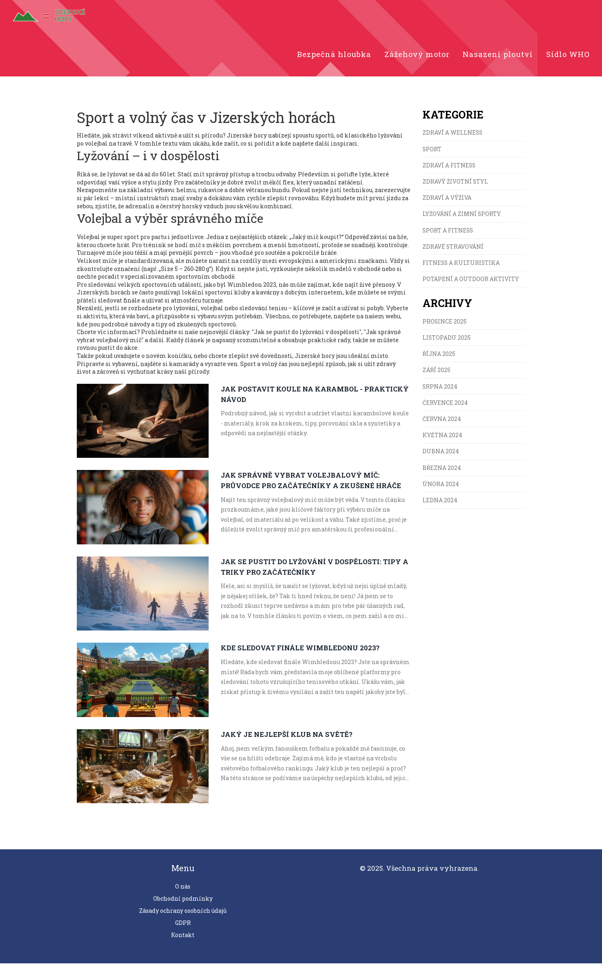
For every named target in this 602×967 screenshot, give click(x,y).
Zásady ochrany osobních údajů (183, 914)
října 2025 (438, 359)
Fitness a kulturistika (461, 267)
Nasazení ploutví (496, 56)
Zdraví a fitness (449, 169)
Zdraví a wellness (452, 136)
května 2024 (442, 441)
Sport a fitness (448, 234)
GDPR (183, 926)
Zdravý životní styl (455, 185)
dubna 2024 (440, 457)
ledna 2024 (439, 506)
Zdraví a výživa (446, 201)
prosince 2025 (444, 326)
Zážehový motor (413, 56)
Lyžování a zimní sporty (461, 218)
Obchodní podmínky (183, 902)
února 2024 (440, 490)
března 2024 (441, 474)
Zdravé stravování (453, 251)
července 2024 (445, 408)
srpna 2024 (440, 392)
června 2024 (441, 424)
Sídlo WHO (567, 56)
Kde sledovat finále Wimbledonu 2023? (301, 651)
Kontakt (182, 938)
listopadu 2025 (446, 343)
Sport (432, 152)
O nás (182, 890)
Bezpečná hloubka (327, 56)
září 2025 (436, 375)
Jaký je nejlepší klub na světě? (287, 737)
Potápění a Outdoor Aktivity (470, 284)
